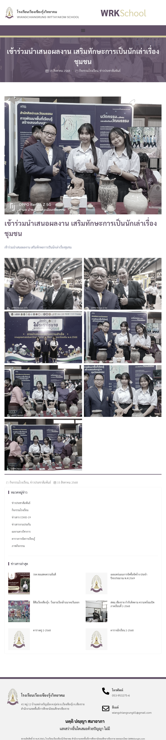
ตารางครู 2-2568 (42, 630)
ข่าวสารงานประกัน (21, 524)
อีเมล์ (115, 707)
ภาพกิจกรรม (18, 545)
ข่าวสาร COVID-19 (21, 517)
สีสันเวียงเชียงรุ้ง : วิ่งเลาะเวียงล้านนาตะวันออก (56, 602)
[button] (83, 30)
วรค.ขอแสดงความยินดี (44, 574)
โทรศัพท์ (117, 690)
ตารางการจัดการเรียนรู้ (23, 538)
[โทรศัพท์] (105, 691)
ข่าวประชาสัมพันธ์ (110, 71)
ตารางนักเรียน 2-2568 (122, 630)
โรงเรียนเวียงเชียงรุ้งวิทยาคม (37, 11)
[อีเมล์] (105, 708)
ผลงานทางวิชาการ (21, 531)
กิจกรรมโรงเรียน (88, 71)
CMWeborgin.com (136, 738)
